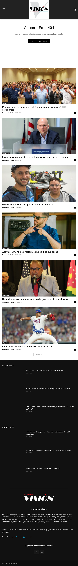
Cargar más (39, 354)
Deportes (5, 343)
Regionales (6, 248)
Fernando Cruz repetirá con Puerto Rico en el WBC (27, 346)
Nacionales (6, 103)
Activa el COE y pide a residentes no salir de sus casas (30, 252)
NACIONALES (8, 427)
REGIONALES (8, 366)
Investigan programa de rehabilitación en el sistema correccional (35, 157)
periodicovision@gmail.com (22, 537)
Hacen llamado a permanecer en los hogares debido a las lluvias (35, 299)
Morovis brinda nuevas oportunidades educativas (27, 204)
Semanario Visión (8, 113)
